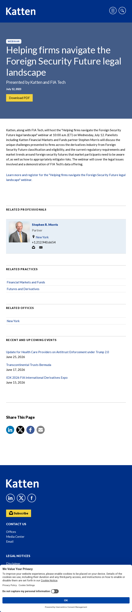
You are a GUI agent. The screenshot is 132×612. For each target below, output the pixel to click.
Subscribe (18, 513)
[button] (10, 430)
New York (40, 237)
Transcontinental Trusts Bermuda (28, 365)
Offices (11, 531)
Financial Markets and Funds (26, 282)
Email (9, 541)
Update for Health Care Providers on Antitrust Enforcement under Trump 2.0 (57, 352)
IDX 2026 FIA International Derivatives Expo (37, 377)
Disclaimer (13, 563)
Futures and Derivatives (23, 289)
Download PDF (19, 98)
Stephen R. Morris (45, 224)
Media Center (15, 536)
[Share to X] (20, 430)
